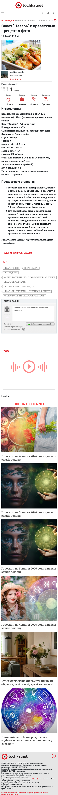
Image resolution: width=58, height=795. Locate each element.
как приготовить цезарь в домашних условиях (29, 277)
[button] (48, 13)
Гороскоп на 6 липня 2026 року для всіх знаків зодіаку (28, 457)
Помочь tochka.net (25, 20)
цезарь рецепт (11, 268)
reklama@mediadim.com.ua (41, 779)
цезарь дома (10, 273)
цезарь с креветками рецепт (19, 287)
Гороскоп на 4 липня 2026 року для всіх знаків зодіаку (28, 626)
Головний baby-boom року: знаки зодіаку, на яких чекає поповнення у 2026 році (26, 740)
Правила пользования (9, 793)
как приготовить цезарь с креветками (24, 296)
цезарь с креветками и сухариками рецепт (27, 291)
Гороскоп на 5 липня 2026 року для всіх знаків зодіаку (28, 513)
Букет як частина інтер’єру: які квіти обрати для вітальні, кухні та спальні (27, 682)
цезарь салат (31, 268)
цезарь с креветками (15, 282)
